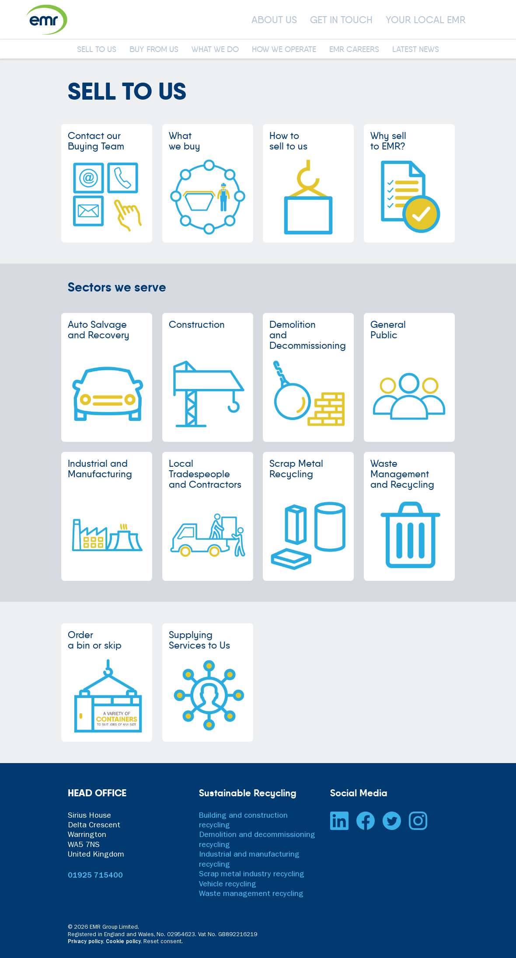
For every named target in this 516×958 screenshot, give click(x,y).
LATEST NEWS (415, 50)
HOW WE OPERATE (284, 50)
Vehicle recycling (227, 885)
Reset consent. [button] (163, 942)
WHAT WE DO (215, 50)
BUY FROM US (153, 50)
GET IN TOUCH (341, 20)
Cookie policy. (124, 942)
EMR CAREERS (354, 50)
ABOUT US (274, 20)
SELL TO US (96, 50)
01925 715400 (95, 876)
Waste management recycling (251, 895)
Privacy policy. (86, 942)
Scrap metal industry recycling (251, 875)
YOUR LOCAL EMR (426, 20)
